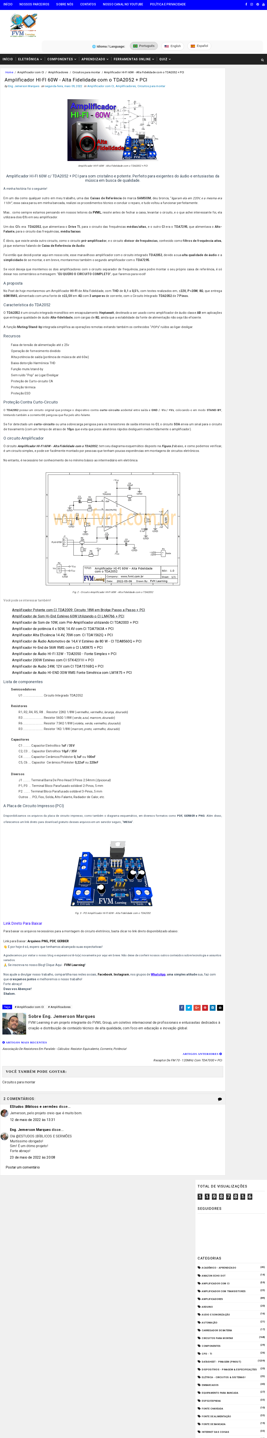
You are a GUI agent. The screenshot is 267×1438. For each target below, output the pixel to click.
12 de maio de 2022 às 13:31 (32, 1130)
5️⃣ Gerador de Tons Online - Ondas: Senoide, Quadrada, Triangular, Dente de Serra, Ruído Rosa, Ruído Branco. (39, 1278)
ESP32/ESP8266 (211, 266)
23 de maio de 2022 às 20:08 (32, 1167)
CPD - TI (207, 219)
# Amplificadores (59, 1020)
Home (9, 49)
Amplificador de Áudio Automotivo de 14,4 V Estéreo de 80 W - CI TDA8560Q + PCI (78, 654)
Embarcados (210, 250)
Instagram (122, 986)
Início (8, 4)
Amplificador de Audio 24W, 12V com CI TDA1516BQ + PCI (59, 679)
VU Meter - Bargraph (215, 344)
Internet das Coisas (215, 297)
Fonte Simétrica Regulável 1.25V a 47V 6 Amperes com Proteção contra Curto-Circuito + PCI (241, 458)
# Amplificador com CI (29, 1020)
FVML (97, 195)
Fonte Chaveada (212, 274)
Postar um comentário (23, 1177)
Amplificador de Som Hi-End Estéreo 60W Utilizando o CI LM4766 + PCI (69, 629)
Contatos (88, 4)
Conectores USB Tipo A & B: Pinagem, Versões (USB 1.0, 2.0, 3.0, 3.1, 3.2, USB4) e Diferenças (241, 404)
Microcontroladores (216, 313)
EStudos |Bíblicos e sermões (34, 1116)
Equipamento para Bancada (220, 258)
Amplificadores (58, 49)
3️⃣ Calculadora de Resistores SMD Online (34, 1253)
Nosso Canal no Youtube (123, 4)
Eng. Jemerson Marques (30, 1140)
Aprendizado (93, 35)
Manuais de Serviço (215, 305)
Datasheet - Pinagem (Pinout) (221, 227)
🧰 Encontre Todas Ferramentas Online (31, 1220)
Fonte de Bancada (213, 289)
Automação (209, 188)
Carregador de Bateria (217, 195)
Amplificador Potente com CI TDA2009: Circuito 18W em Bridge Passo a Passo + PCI (79, 622)
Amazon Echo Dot (213, 141)
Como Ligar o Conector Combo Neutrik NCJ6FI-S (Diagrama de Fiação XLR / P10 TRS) (238, 386)
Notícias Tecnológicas (217, 320)
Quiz (163, 35)
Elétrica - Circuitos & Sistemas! (223, 242)
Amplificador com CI (30, 49)
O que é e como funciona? (219, 328)
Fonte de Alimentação (216, 281)
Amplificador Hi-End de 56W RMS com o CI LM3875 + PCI (58, 660)
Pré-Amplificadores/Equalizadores (225, 336)
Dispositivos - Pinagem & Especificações (229, 234)
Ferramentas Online (132, 35)
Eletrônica (28, 35)
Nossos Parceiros (34, 4)
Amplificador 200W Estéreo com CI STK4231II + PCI (54, 672)
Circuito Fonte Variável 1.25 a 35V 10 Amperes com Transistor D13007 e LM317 (240, 422)
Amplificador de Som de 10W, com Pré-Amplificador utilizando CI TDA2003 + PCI (76, 635)
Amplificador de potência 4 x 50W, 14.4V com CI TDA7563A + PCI (64, 641)
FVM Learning (75, 977)
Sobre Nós (64, 4)
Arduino (207, 172)
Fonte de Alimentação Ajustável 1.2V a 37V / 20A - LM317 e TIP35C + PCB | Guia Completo (238, 440)
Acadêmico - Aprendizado (219, 133)
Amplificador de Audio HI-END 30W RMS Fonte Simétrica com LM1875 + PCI (73, 685)
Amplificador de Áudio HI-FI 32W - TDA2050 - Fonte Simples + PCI (65, 666)
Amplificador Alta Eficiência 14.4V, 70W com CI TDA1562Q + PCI (63, 647)
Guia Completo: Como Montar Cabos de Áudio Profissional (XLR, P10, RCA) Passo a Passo (240, 368)
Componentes (60, 35)
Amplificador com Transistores (224, 156)
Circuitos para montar (86, 49)
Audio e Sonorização (216, 180)
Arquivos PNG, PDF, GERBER (49, 953)
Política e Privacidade (168, 4)
